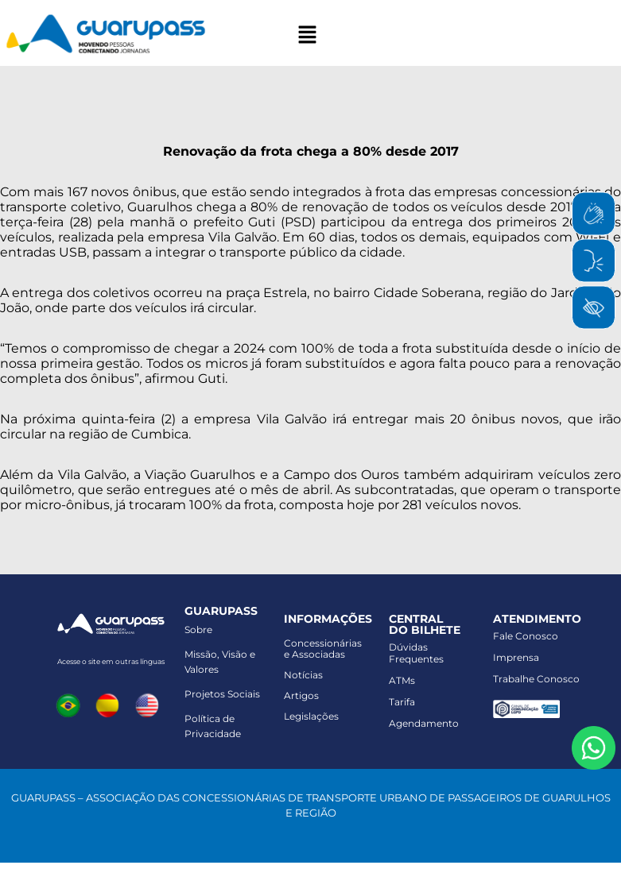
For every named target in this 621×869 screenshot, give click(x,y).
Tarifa (402, 702)
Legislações (311, 716)
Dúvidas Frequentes (416, 653)
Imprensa (516, 657)
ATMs (402, 680)
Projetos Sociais (222, 694)
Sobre (198, 629)
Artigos (301, 695)
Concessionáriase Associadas (323, 648)
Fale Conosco (525, 636)
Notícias (303, 675)
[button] (307, 35)
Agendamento (424, 723)
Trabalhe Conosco (536, 679)
